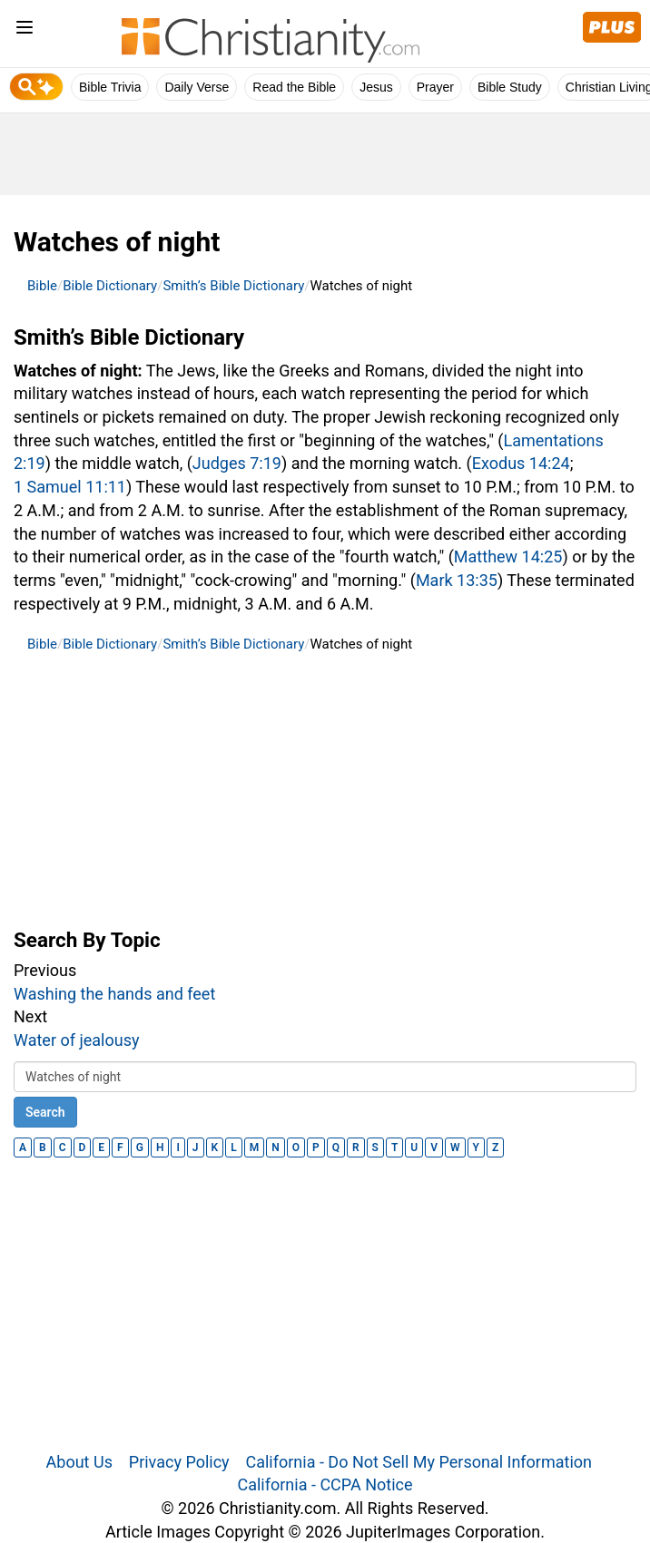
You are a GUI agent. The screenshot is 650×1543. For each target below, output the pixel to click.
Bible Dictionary (110, 286)
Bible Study (510, 87)
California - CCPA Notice (324, 1484)
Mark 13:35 (456, 580)
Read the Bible (294, 87)
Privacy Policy (179, 1461)
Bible (42, 286)
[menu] (24, 30)
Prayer (435, 87)
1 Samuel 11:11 (70, 486)
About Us (79, 1461)
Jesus (376, 87)
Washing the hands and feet (114, 993)
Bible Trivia (110, 87)
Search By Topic (87, 940)
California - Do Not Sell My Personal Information (418, 1461)
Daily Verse (196, 87)
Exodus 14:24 (521, 463)
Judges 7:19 (236, 463)
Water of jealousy (76, 1040)
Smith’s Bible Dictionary (233, 286)
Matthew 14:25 (508, 556)
